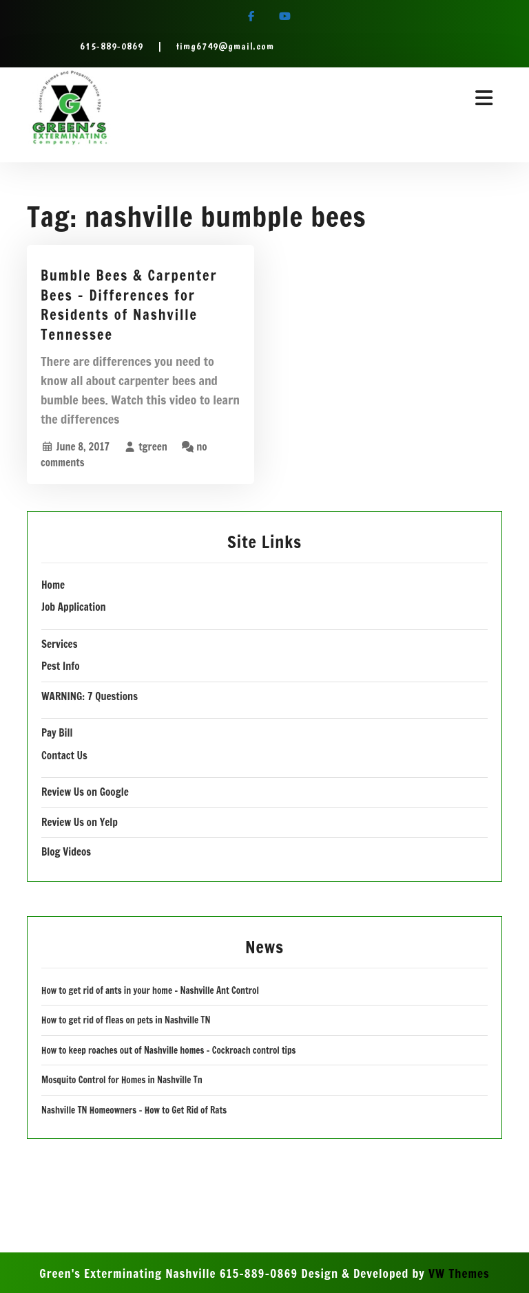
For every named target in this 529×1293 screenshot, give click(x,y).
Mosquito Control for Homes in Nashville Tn (122, 1080)
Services (59, 644)
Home (53, 585)
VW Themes (457, 1273)
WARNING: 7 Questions (89, 696)
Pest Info (60, 666)
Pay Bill (56, 733)
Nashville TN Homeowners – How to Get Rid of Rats (134, 1110)
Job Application (73, 607)
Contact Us (64, 755)
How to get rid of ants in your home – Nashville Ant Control (150, 990)
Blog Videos (66, 852)
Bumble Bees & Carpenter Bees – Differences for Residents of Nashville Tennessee (129, 305)
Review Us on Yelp (79, 822)
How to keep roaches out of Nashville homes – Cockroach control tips (168, 1050)
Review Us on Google (85, 792)
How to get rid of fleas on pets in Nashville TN (126, 1020)
